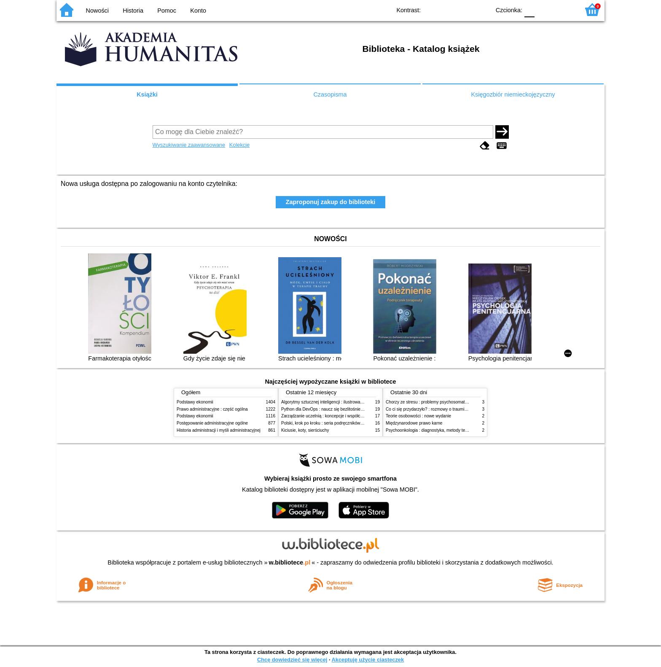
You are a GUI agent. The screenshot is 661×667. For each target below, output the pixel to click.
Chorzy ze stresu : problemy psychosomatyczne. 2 (433, 402)
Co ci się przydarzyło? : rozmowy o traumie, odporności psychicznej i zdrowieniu (461, 409)
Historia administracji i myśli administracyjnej (219, 430)
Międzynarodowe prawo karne (414, 423)
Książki (147, 94)
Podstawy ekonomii (195, 402)
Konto (198, 10)
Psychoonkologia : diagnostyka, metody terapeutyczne (437, 430)
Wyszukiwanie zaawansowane (189, 145)
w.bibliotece (290, 562)
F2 (563, 9)
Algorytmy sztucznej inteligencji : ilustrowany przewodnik (334, 402)
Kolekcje (239, 145)
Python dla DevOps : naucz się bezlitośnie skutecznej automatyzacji (345, 409)
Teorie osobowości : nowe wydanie (418, 416)
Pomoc (166, 10)
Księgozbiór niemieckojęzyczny (513, 94)
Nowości (97, 10)
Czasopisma (330, 94)
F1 (544, 9)
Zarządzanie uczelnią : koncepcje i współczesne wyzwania (336, 416)
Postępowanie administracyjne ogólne (212, 423)
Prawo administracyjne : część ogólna (212, 409)
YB (464, 9)
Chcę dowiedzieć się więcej (292, 659)
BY (481, 9)
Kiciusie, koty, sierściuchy (305, 430)
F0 (529, 9)
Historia (133, 10)
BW (447, 9)
